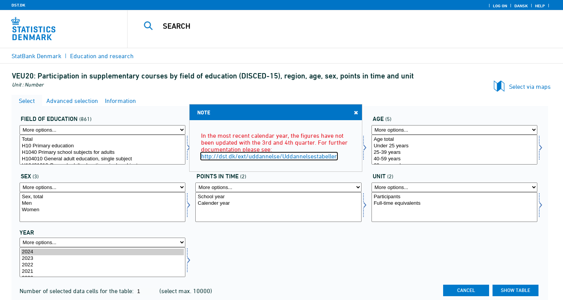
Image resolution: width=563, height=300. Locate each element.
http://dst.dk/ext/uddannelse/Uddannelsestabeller (269, 156)
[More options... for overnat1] (454, 187)
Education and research (102, 55)
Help (540, 5)
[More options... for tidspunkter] (278, 187)
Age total (454, 139)
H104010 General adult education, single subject (102, 159)
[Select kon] (102, 207)
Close (355, 112)
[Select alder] (454, 150)
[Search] (331, 26)
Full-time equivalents (454, 203)
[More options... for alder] (454, 130)
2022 (102, 265)
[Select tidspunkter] (278, 207)
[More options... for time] (102, 242)
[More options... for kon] (102, 187)
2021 (102, 271)
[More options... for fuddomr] (102, 130)
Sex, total (102, 197)
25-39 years (454, 152)
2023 (102, 258)
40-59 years (454, 159)
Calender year (278, 203)
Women (102, 210)
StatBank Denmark (36, 55)
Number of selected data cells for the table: (77, 290)
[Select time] (102, 262)
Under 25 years (454, 146)
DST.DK (18, 5)
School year (278, 197)
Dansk (521, 5)
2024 (102, 252)
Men (102, 203)
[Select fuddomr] (102, 150)
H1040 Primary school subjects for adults (102, 152)
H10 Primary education (102, 146)
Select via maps (530, 86)
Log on (500, 5)
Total (102, 139)
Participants (454, 197)
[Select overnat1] (454, 207)
